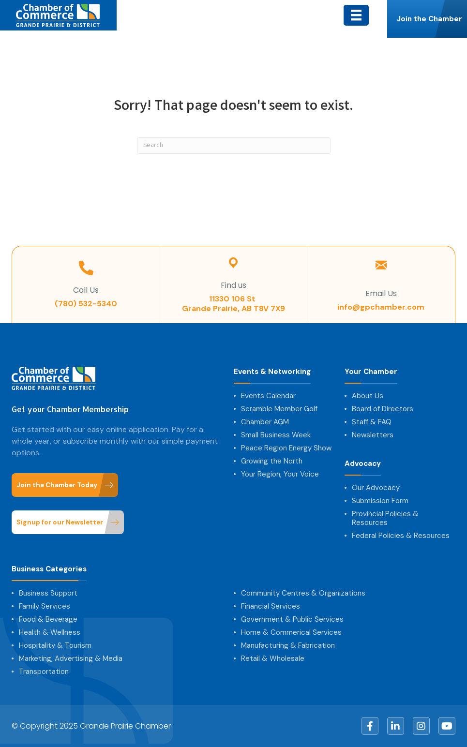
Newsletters (372, 435)
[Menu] (356, 15)
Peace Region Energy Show (286, 448)
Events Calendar (268, 395)
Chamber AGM (265, 422)
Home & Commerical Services (291, 632)
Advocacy (363, 463)
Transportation (44, 671)
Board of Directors (382, 408)
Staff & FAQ (372, 422)
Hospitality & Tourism (55, 645)
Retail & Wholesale (272, 658)
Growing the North (271, 461)
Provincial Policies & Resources (385, 518)
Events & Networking (272, 371)
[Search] (234, 145)
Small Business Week (276, 435)
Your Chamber (371, 371)
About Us (367, 395)
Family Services (44, 606)
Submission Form (380, 500)
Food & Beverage (48, 619)
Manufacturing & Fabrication (288, 645)
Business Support (48, 593)
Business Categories (49, 569)
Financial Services (270, 606)
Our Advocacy (376, 487)
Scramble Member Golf (279, 408)
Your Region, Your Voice (280, 474)
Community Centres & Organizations (303, 593)
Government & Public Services (292, 619)
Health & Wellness (49, 632)
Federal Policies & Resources (401, 535)
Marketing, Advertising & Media (70, 658)
